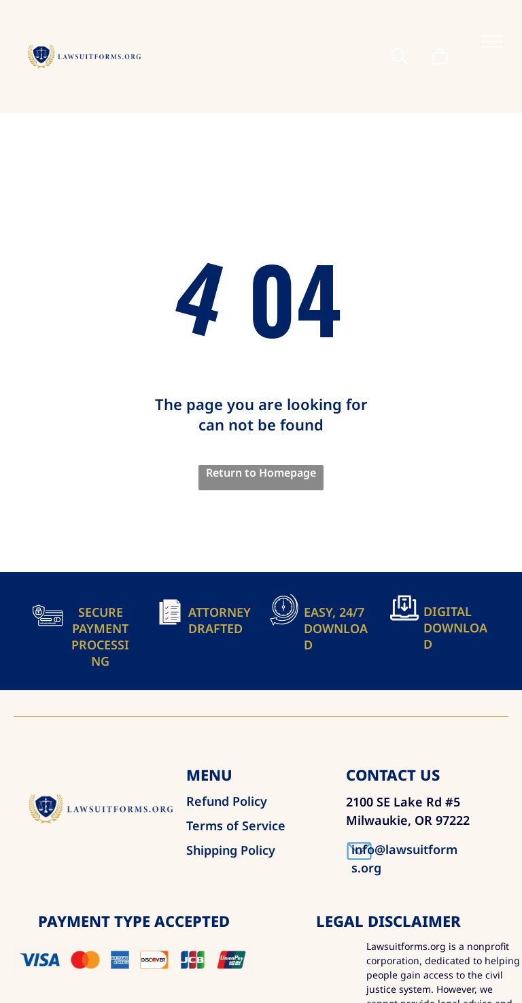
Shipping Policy (230, 850)
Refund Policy (226, 801)
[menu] (492, 41)
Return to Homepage (261, 472)
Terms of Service (235, 825)
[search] (399, 58)
